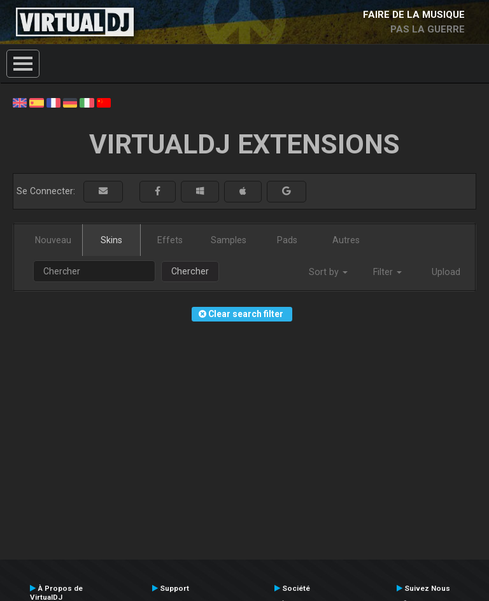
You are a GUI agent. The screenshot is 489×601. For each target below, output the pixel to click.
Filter (387, 272)
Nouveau (53, 240)
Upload (446, 272)
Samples (228, 240)
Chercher (190, 271)
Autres (346, 240)
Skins (111, 240)
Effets (170, 240)
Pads (287, 240)
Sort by (328, 272)
